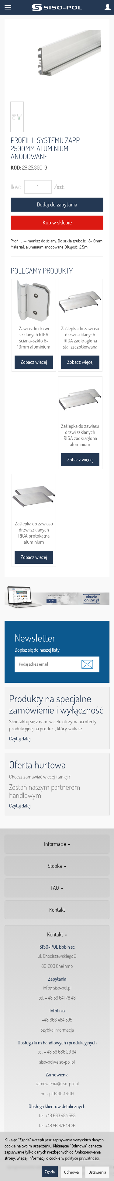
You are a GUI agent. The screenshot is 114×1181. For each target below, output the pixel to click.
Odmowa (71, 1172)
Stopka (57, 865)
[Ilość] (38, 187)
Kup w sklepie (57, 222)
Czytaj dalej (19, 738)
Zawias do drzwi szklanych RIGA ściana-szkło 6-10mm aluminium (33, 337)
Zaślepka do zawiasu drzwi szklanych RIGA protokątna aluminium (34, 533)
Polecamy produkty (42, 270)
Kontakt (57, 909)
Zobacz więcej (34, 362)
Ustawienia (97, 1172)
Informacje (57, 843)
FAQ (57, 887)
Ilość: (16, 187)
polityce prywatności (82, 1158)
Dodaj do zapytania (57, 204)
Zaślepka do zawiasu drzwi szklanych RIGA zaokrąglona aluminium (80, 435)
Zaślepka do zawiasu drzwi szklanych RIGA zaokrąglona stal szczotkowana (80, 337)
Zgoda (50, 1172)
